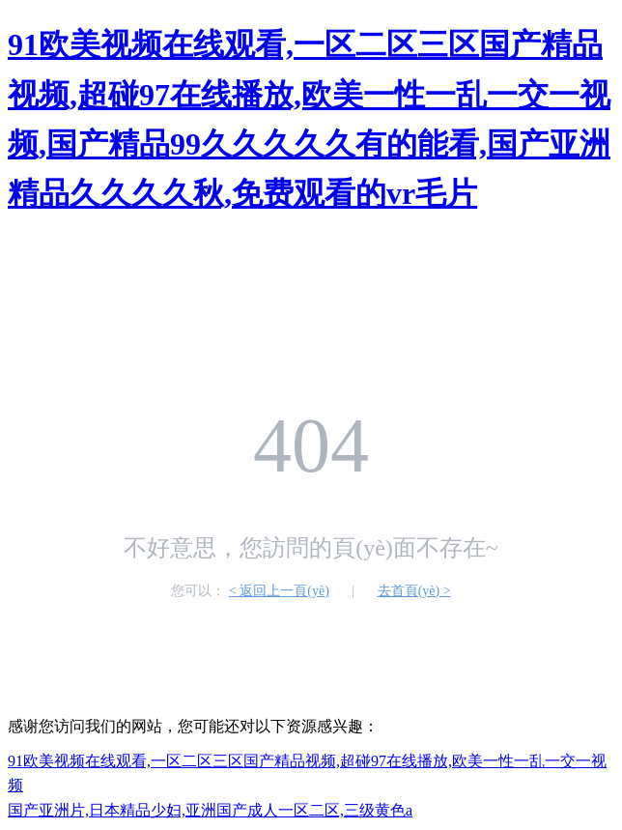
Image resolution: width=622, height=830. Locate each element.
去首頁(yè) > (414, 591)
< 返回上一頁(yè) (279, 591)
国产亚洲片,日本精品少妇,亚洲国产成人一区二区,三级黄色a (210, 810)
